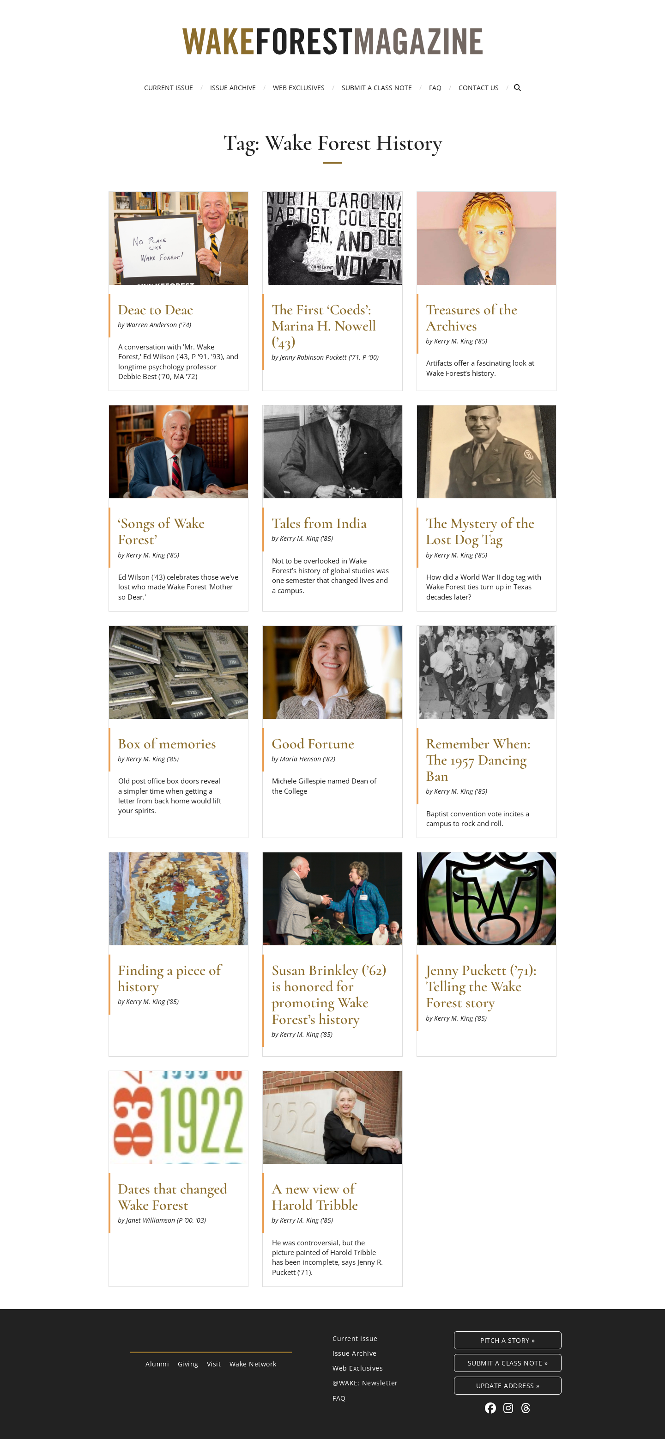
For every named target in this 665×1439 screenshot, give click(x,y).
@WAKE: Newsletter (365, 1382)
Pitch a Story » (507, 1340)
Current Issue (168, 87)
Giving (188, 1363)
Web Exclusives (299, 87)
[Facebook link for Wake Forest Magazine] (492, 1407)
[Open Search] (517, 87)
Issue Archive (233, 87)
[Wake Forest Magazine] (332, 47)
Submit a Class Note (377, 87)
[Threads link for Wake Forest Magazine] (526, 1407)
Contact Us (479, 87)
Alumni (157, 1363)
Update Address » (508, 1385)
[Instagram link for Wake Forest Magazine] (509, 1407)
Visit (214, 1363)
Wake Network (253, 1363)
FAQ (435, 87)
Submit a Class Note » (508, 1363)
